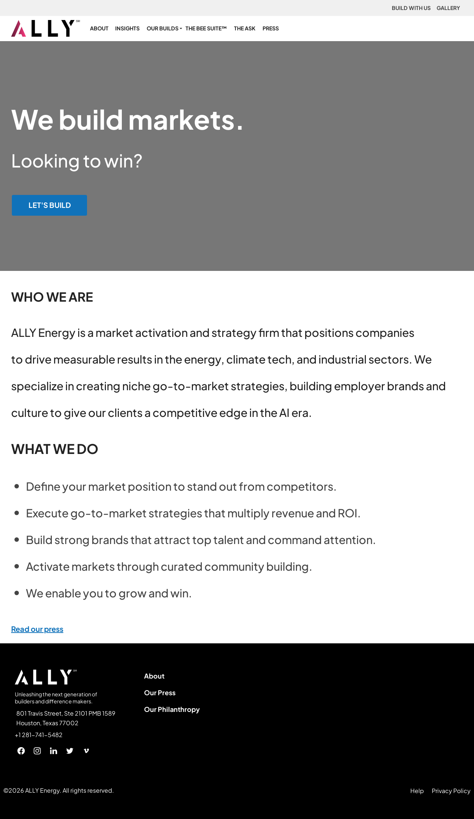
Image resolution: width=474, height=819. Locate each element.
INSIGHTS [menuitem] (127, 28)
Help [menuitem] (417, 791)
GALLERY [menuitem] (448, 7)
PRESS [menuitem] (271, 28)
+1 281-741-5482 (39, 735)
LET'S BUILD (50, 204)
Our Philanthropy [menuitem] (172, 709)
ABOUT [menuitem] (99, 28)
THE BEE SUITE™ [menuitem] (206, 28)
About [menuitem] (154, 676)
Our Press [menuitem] (160, 692)
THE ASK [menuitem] (245, 28)
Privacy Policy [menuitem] (451, 791)
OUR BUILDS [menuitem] (162, 28)
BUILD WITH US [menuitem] (411, 7)
